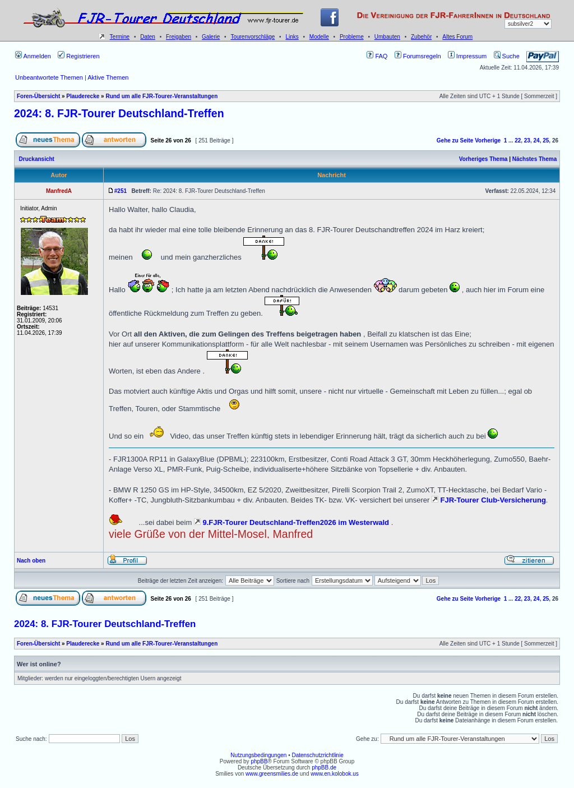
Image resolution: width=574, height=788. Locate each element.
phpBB (259, 761)
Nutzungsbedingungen (258, 755)
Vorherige (488, 140)
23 (527, 140)
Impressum (467, 56)
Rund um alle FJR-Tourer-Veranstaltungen (161, 96)
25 (546, 140)
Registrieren (78, 56)
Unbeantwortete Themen (49, 77)
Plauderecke (82, 96)
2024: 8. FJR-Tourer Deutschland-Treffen (119, 113)
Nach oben (31, 560)
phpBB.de (324, 767)
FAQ (377, 56)
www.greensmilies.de (272, 774)
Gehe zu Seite (455, 140)
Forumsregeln (418, 56)
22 (518, 140)
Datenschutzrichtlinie (317, 755)
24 (537, 140)
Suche (507, 56)
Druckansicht (36, 159)
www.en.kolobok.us (335, 774)
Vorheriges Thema (483, 159)
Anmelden (33, 56)
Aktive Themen (107, 77)
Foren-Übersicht (38, 96)
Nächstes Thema (534, 159)
